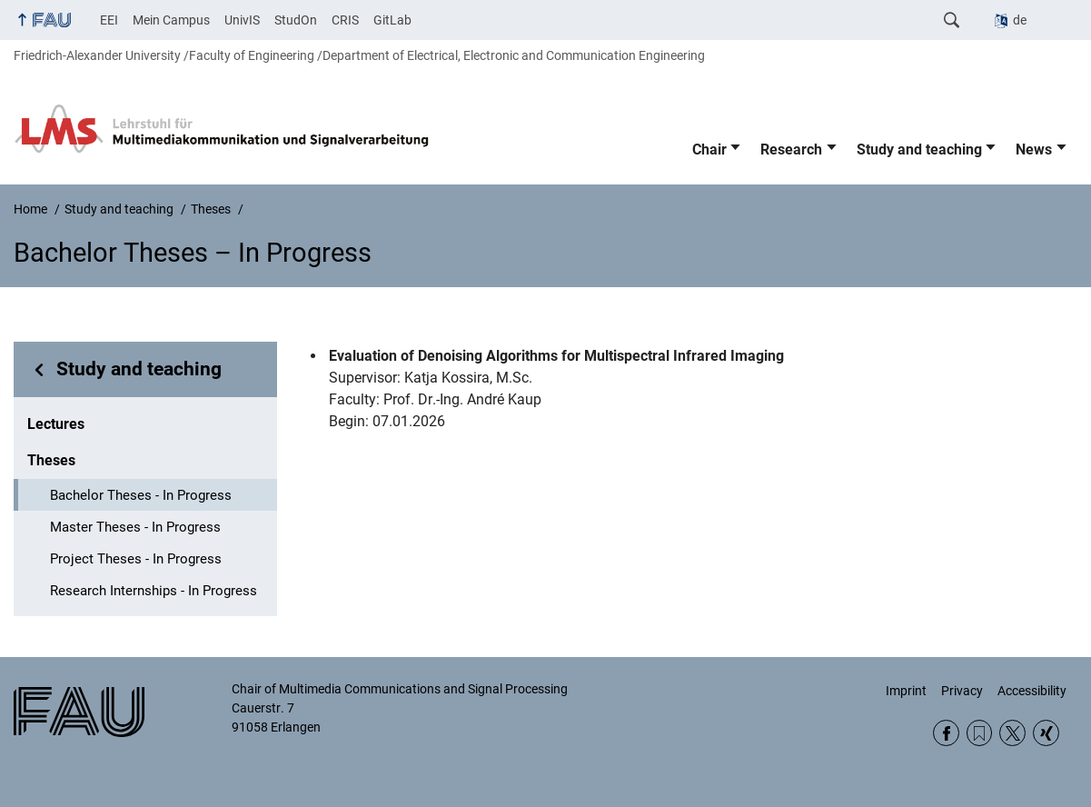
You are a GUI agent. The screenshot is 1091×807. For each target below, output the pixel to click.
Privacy (962, 690)
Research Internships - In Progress (153, 591)
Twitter (1012, 733)
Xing (1046, 733)
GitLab (392, 20)
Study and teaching (919, 149)
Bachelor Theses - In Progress (141, 495)
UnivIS (242, 20)
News (1034, 149)
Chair (709, 149)
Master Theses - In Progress (135, 527)
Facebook (946, 733)
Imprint (906, 690)
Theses (51, 460)
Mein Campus (171, 20)
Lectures (55, 424)
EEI (109, 20)
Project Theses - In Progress (136, 559)
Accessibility (1031, 690)
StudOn (295, 20)
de (1020, 20)
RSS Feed (980, 733)
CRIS (345, 20)
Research (791, 149)
